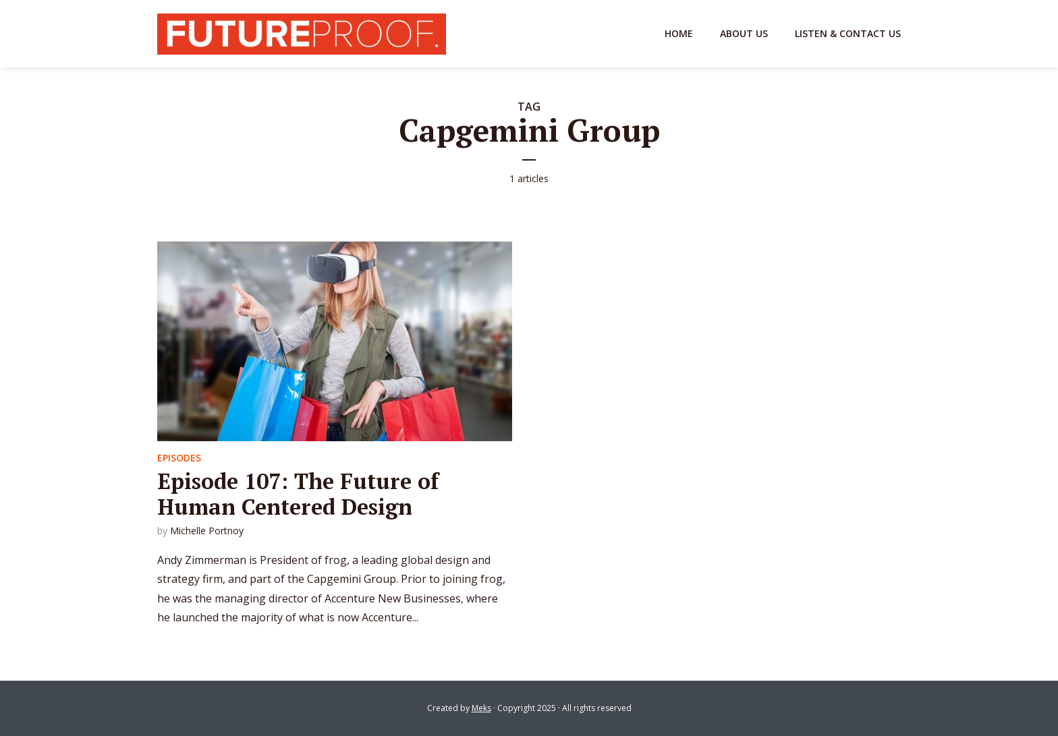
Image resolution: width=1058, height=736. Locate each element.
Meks (481, 708)
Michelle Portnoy (207, 530)
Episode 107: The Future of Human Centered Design (298, 494)
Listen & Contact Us (848, 33)
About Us (744, 33)
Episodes (179, 457)
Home (679, 33)
